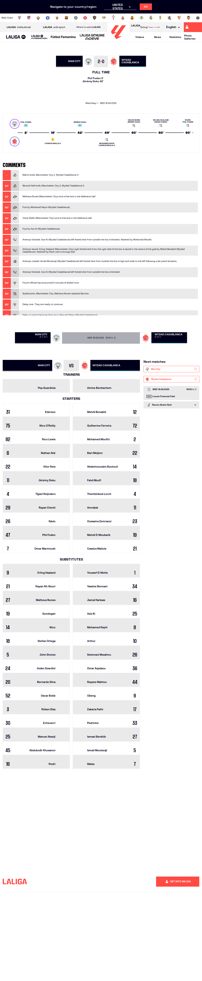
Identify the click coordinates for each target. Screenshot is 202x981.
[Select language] (171, 27)
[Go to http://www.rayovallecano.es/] (104, 17)
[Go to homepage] (118, 40)
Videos (139, 37)
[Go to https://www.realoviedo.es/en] (160, 17)
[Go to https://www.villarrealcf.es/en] (198, 17)
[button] (15, 37)
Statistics (175, 37)
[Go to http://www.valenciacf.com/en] (188, 17)
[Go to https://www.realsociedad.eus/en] (169, 17)
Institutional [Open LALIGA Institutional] (19, 27)
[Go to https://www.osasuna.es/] (38, 17)
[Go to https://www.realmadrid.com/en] (151, 17)
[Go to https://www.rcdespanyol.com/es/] (122, 17)
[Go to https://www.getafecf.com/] (75, 17)
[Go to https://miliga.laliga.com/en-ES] (193, 27)
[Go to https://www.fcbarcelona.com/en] (66, 17)
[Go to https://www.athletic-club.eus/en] (19, 17)
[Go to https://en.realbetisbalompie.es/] (141, 17)
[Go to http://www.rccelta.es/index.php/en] (113, 17)
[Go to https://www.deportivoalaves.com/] (47, 17)
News (157, 37)
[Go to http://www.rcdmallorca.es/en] (132, 17)
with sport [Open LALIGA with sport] (54, 27)
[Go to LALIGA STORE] (154, 27)
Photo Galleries (189, 37)
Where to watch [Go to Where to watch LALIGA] (88, 27)
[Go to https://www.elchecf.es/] (57, 17)
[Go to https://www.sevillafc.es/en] (179, 17)
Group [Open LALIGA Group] (139, 27)
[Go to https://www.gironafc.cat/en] (85, 17)
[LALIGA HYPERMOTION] (39, 37)
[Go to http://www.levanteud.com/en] (94, 17)
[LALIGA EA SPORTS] (15, 37)
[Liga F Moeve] (63, 37)
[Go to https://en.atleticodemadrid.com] (29, 17)
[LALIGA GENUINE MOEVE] (92, 37)
